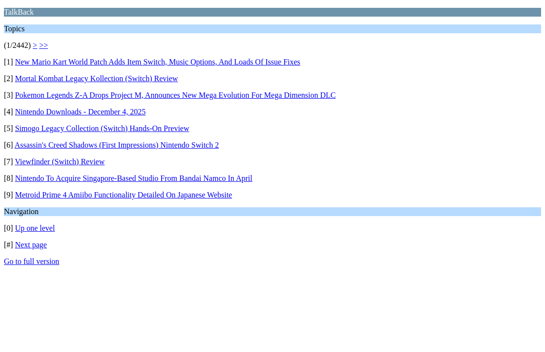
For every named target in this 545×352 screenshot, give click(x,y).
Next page (31, 245)
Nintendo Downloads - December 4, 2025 (80, 112)
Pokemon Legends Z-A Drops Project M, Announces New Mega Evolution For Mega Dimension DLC (175, 95)
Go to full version (31, 261)
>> (43, 45)
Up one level (35, 228)
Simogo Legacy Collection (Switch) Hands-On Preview (102, 128)
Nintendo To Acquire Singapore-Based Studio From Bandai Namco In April (133, 178)
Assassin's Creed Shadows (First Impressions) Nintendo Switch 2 (117, 145)
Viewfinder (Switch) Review (60, 161)
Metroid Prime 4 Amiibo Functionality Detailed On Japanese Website (123, 195)
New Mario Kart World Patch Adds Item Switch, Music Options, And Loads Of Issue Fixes (157, 62)
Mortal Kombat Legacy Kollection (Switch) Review (96, 78)
